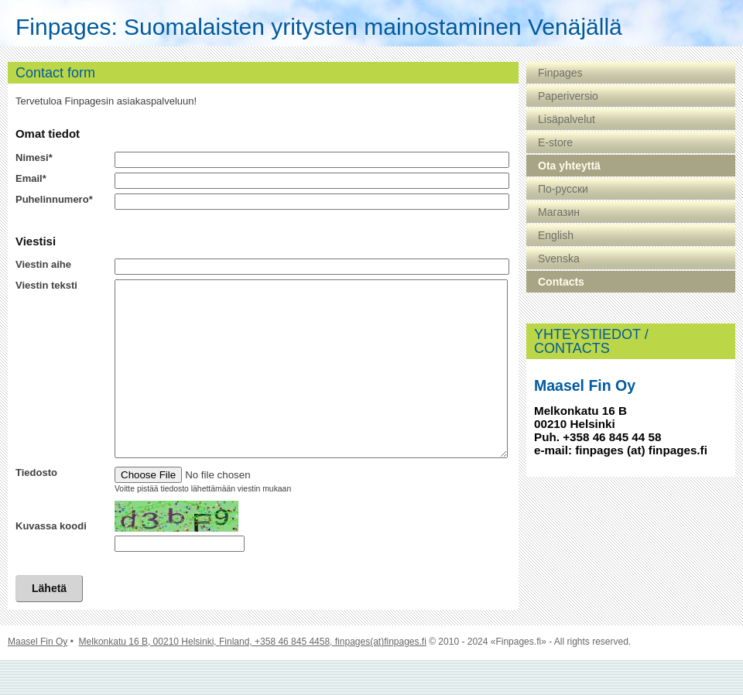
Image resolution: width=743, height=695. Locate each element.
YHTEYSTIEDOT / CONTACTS (591, 341)
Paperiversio (568, 96)
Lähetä (49, 623)
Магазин (559, 212)
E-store (555, 142)
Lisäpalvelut (566, 119)
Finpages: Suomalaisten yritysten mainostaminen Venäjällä (318, 27)
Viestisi (35, 241)
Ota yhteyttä (569, 165)
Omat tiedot (47, 133)
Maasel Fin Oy (37, 676)
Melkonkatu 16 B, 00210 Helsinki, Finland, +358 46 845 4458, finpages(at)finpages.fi (252, 676)
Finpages (560, 73)
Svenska (559, 258)
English (556, 235)
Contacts (561, 282)
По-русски (563, 189)
